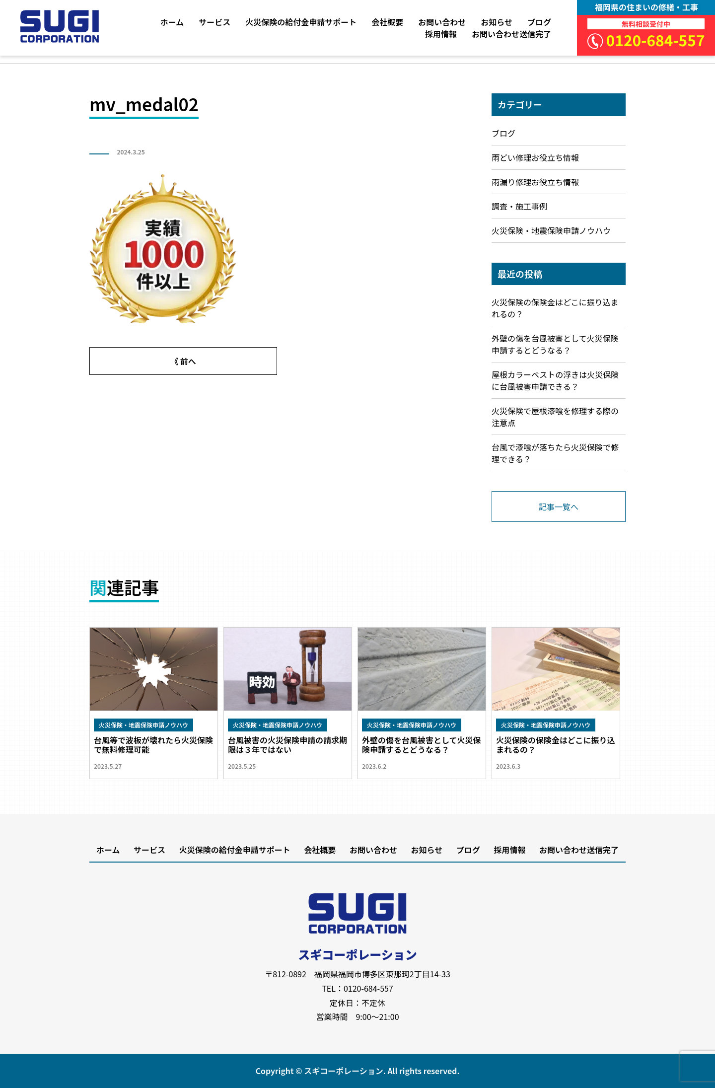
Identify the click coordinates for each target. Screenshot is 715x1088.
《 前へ (183, 361)
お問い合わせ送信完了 (511, 34)
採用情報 (441, 34)
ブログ (539, 22)
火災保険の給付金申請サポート (301, 22)
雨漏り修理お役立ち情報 (535, 182)
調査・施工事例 (519, 206)
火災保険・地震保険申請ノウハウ (551, 230)
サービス (214, 22)
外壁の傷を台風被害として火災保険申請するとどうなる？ (555, 344)
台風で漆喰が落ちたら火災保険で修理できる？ (555, 453)
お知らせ (496, 22)
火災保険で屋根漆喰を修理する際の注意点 (555, 417)
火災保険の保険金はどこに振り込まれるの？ (555, 308)
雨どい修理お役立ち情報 (535, 157)
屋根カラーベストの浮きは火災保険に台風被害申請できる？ (555, 380)
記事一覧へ (558, 506)
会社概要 (387, 22)
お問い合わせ (442, 22)
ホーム (172, 22)
